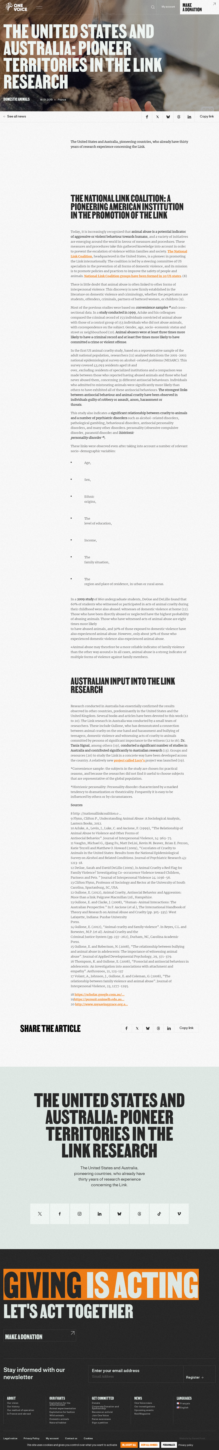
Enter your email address (115, 1371)
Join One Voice (100, 1416)
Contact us (71, 1439)
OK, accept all (129, 1445)
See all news (14, 116)
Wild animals (56, 1416)
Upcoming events (143, 1410)
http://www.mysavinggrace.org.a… (101, 1004)
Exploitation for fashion (62, 1412)
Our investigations (144, 1407)
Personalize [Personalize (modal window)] (169, 1445)
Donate (96, 1403)
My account (168, 7)
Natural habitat (57, 1423)
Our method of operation (20, 1410)
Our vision (12, 1403)
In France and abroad (19, 1414)
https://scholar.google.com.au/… (100, 994)
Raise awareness (101, 1419)
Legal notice (10, 1439)
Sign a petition (100, 1423)
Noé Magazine (142, 1414)
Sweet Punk (198, 1439)
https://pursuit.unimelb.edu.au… (99, 999)
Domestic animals (59, 1419)
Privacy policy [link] (185, 1445)
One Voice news (143, 1403)
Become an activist (102, 1412)
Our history (13, 1407)
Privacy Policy (31, 1439)
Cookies (88, 1439)
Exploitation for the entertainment (59, 1404)
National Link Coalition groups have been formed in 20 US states (132, 276)
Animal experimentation (62, 1409)
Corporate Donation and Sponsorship (105, 1408)
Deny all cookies (149, 1445)
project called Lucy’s (129, 760)
